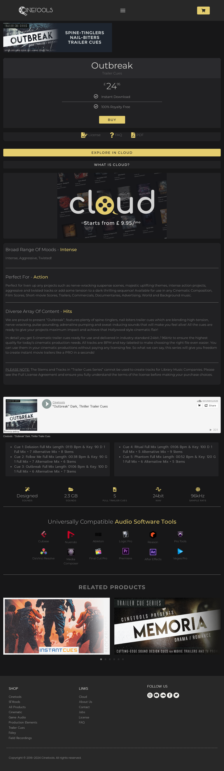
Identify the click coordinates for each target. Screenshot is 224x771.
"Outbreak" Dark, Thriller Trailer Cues (32, 436)
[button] (123, 10)
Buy (112, 120)
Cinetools (7, 436)
